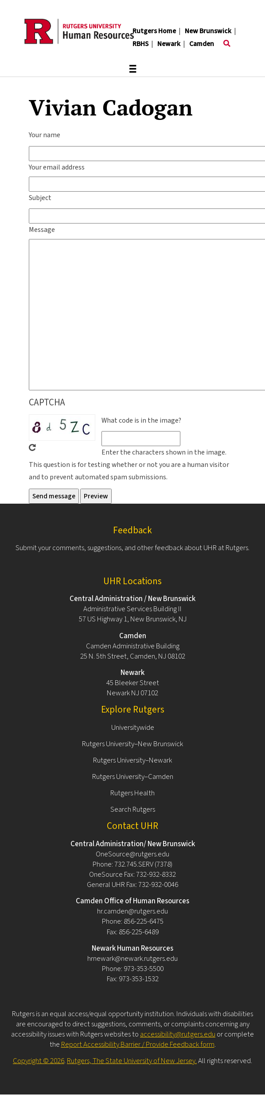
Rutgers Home (154, 31)
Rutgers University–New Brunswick (132, 744)
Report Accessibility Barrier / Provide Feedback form (137, 1044)
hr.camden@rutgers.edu (132, 911)
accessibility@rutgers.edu (177, 1034)
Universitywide (132, 727)
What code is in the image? (141, 420)
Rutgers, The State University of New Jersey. (132, 1061)
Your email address (57, 167)
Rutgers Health (132, 793)
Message (42, 230)
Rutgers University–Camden (132, 776)
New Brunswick (208, 31)
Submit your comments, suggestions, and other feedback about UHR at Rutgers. (132, 548)
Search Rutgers (132, 809)
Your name (44, 135)
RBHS (140, 44)
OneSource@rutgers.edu (132, 854)
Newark (168, 44)
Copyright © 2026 (38, 1061)
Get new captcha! (32, 447)
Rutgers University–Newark (132, 760)
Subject (40, 198)
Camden (201, 44)
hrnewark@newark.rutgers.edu (132, 958)
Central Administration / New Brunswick (132, 599)
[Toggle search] (227, 43)
